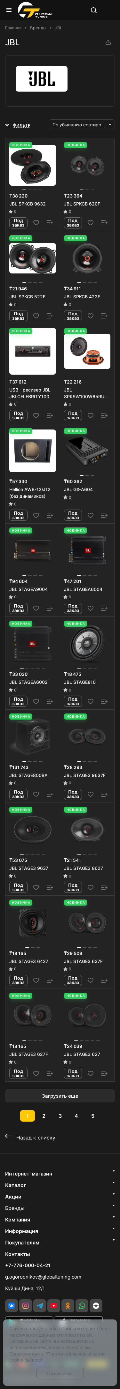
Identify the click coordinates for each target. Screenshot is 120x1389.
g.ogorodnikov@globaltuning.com (43, 1277)
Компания (17, 1219)
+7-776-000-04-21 (27, 1265)
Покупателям (22, 1242)
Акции (13, 1196)
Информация (21, 1231)
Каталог (15, 1185)
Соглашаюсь (60, 1373)
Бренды (15, 1208)
